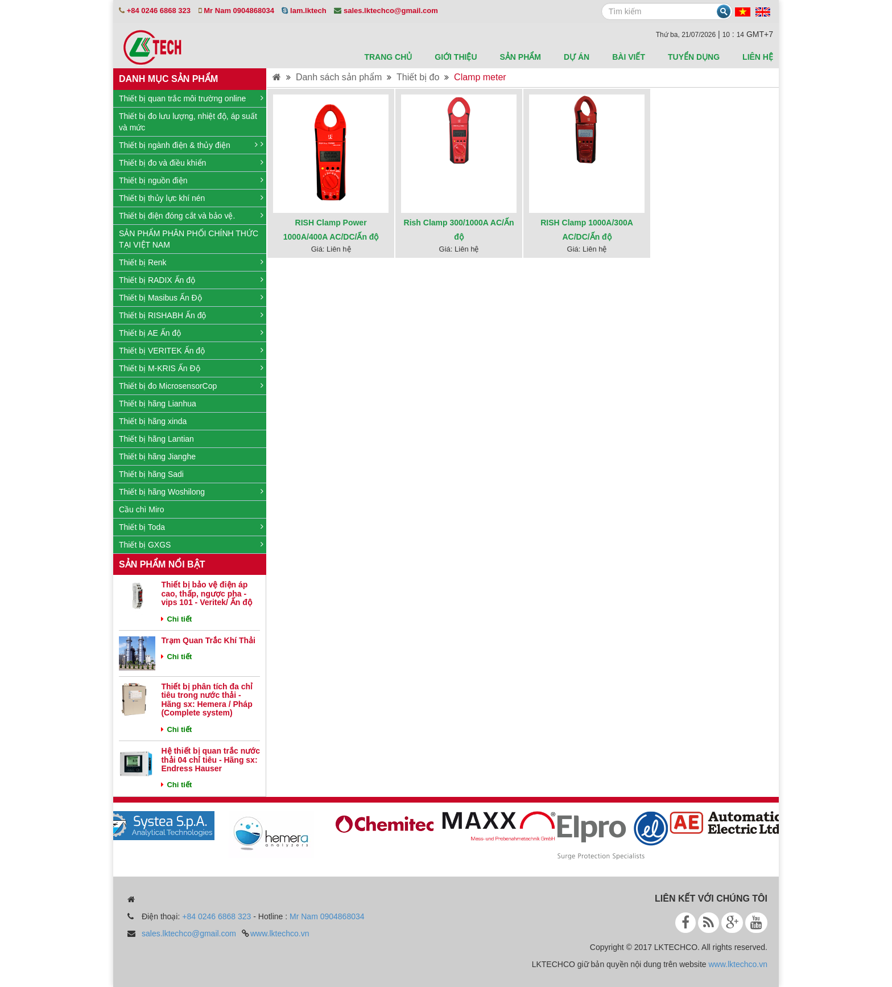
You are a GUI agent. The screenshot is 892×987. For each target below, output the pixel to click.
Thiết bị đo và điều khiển (162, 162)
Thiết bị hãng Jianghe (157, 456)
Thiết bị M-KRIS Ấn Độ (159, 368)
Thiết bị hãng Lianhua (157, 403)
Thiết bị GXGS (145, 544)
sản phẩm (520, 56)
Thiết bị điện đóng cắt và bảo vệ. (177, 215)
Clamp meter (480, 77)
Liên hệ (757, 56)
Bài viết (628, 56)
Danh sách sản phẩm (339, 77)
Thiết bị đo (418, 77)
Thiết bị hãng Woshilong (162, 491)
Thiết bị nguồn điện (153, 180)
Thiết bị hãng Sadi (151, 474)
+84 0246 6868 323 (216, 916)
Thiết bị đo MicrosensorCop (168, 385)
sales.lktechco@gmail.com (189, 933)
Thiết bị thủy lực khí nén (162, 198)
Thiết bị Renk (143, 262)
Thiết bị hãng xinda (153, 421)
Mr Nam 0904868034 (327, 916)
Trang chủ (388, 56)
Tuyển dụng (694, 56)
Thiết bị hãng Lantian (156, 438)
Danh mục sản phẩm (168, 79)
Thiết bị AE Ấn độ (150, 333)
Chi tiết (176, 619)
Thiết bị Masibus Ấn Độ (160, 297)
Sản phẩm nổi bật (162, 564)
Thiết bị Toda (142, 527)
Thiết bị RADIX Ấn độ (157, 280)
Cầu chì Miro (141, 509)
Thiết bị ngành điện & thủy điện (174, 145)
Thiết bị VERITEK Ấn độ (162, 350)
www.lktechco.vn (279, 933)
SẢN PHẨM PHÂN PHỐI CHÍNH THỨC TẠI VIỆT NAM (188, 239)
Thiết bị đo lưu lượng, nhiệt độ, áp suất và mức (188, 122)
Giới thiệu (456, 56)
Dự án (576, 56)
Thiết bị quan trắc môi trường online (182, 98)
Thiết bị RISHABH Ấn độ (163, 315)
